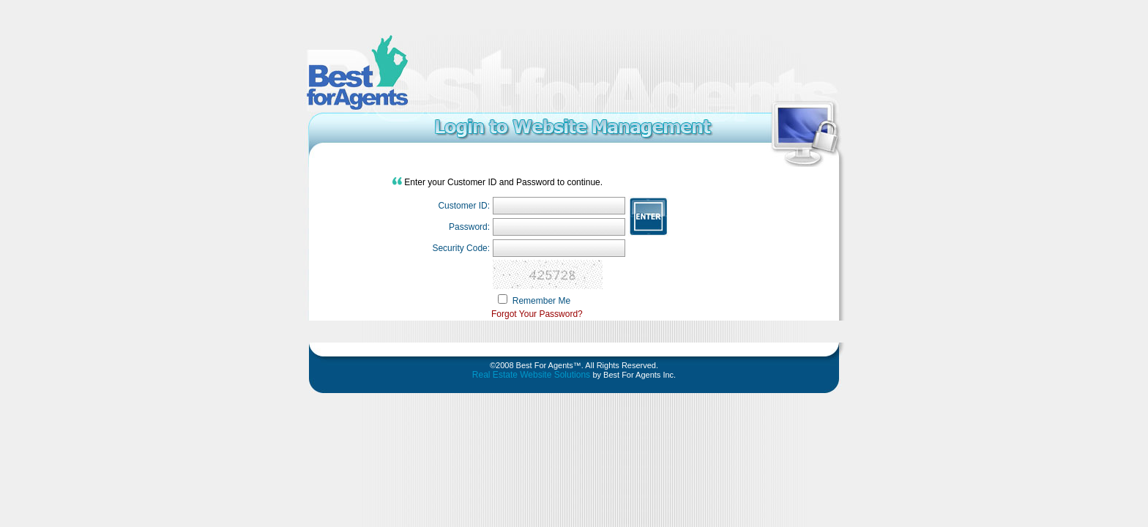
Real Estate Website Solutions (532, 375)
